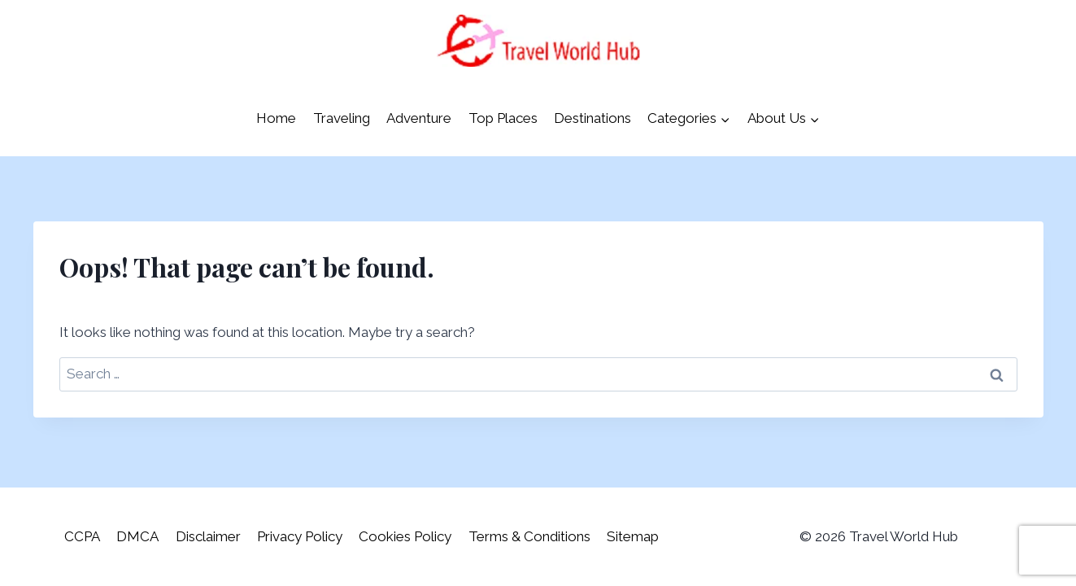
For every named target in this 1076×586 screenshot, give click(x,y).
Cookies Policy (405, 536)
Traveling (341, 118)
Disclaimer (208, 536)
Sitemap (633, 536)
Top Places (503, 118)
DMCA (137, 536)
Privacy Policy (299, 536)
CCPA (82, 536)
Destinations (592, 118)
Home (276, 118)
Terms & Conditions (529, 536)
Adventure (418, 118)
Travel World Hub (903, 536)
